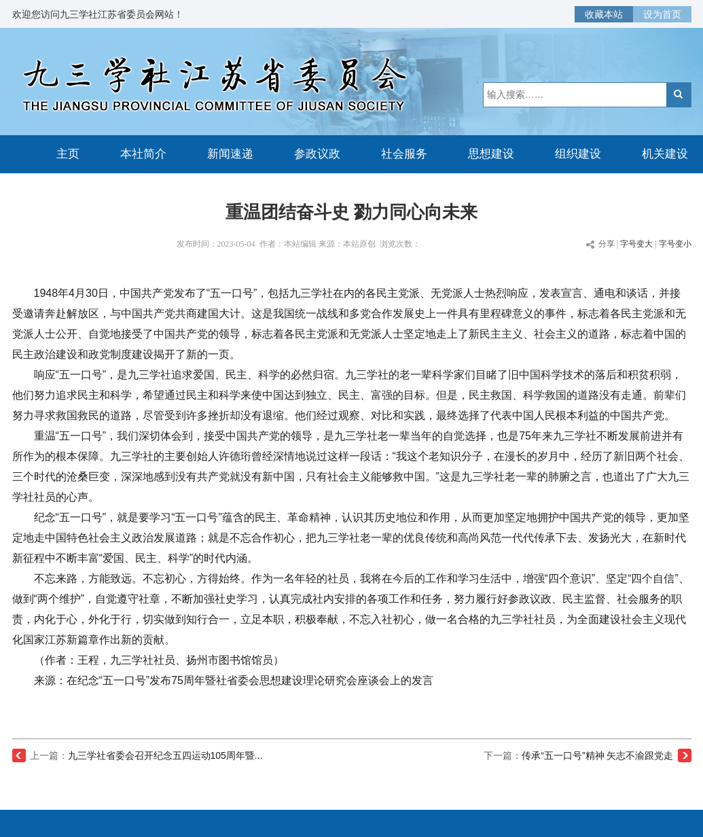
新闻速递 (230, 153)
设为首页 (662, 14)
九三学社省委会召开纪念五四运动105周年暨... (165, 755)
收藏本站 (604, 14)
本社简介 (143, 153)
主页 (67, 153)
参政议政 (317, 153)
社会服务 (404, 153)
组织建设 (578, 153)
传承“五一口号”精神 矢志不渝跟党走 (597, 755)
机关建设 (665, 153)
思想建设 (491, 153)
